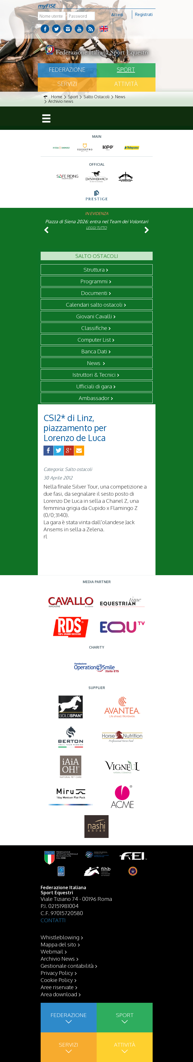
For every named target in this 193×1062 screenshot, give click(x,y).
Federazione (67, 69)
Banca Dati (94, 351)
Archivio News (58, 958)
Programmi (94, 281)
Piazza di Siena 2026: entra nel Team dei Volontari (96, 221)
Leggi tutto (96, 227)
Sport (126, 69)
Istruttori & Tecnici (94, 374)
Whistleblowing (60, 937)
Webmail (52, 951)
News (94, 362)
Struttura (94, 269)
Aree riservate (57, 986)
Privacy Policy (57, 972)
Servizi (67, 83)
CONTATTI (53, 920)
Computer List (94, 339)
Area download (59, 994)
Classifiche (94, 327)
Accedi (117, 14)
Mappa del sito (58, 944)
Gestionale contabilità (67, 965)
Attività (126, 83)
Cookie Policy (57, 979)
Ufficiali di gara (94, 386)
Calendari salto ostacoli (94, 304)
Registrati (144, 14)
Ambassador (94, 397)
